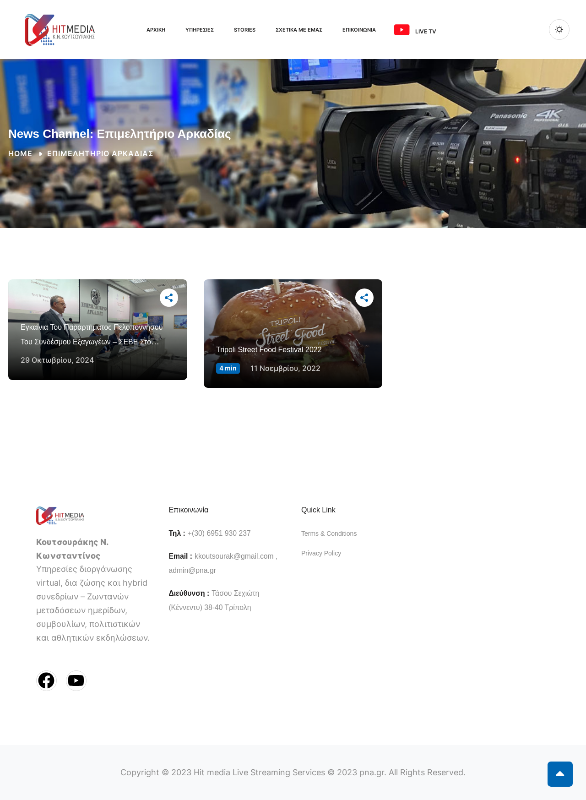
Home (20, 153)
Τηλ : (176, 533)
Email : (180, 556)
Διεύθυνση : (188, 593)
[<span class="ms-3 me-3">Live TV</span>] (402, 30)
